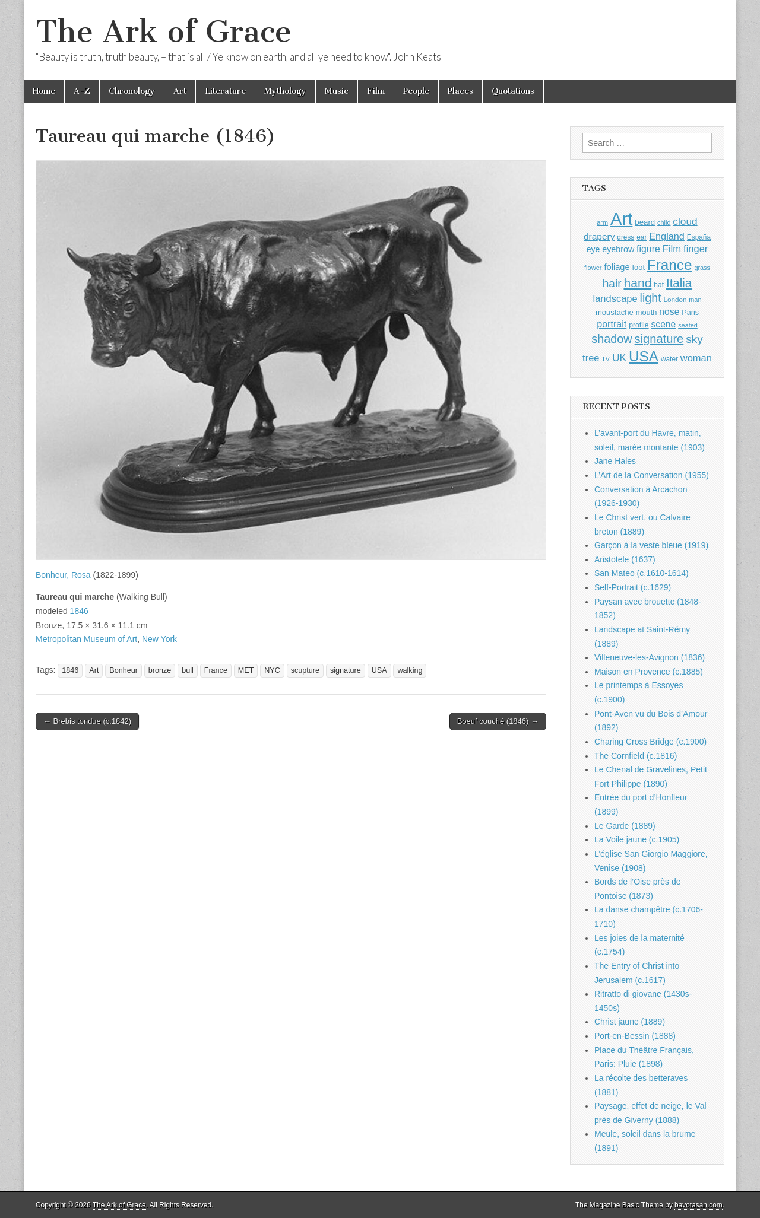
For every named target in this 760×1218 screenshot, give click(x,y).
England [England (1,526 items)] (667, 236)
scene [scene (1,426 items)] (663, 324)
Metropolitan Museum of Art (86, 639)
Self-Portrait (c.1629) (632, 587)
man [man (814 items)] (695, 299)
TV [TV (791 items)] (605, 358)
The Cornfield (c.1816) (635, 756)
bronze (160, 670)
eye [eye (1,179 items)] (593, 249)
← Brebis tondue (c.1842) (87, 721)
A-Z (82, 91)
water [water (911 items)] (669, 359)
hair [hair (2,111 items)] (612, 283)
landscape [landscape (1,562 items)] (615, 298)
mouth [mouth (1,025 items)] (646, 312)
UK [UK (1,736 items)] (619, 358)
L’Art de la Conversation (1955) (651, 475)
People (416, 91)
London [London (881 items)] (675, 299)
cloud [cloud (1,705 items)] (685, 221)
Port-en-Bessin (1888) (635, 1036)
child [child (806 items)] (663, 222)
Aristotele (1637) (625, 559)
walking (409, 670)
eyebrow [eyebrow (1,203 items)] (618, 249)
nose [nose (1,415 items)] (669, 312)
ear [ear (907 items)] (641, 237)
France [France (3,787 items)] (669, 265)
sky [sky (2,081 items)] (694, 339)
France (215, 670)
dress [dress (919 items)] (625, 237)
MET (246, 670)
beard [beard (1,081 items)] (645, 222)
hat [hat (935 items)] (659, 285)
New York (159, 639)
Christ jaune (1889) (629, 1021)
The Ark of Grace (164, 32)
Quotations (513, 91)
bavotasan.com (698, 1205)
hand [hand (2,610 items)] (637, 283)
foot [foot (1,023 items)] (638, 267)
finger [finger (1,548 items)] (695, 248)
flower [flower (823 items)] (592, 267)
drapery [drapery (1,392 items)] (599, 236)
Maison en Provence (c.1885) (648, 671)
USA (379, 670)
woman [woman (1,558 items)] (696, 357)
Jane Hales (615, 461)
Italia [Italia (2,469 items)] (679, 283)
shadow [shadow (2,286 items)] (611, 338)
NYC (272, 670)
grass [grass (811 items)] (702, 267)
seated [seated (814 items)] (688, 325)
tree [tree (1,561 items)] (590, 357)
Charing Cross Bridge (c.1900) (650, 741)
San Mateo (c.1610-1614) (641, 573)
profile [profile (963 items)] (638, 325)
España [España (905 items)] (699, 237)
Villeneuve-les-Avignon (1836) (649, 657)
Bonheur (123, 670)
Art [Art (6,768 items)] (621, 218)
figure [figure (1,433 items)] (648, 249)
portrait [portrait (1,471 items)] (611, 324)
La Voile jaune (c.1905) (636, 839)
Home (44, 91)
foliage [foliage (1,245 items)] (616, 267)
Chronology (132, 91)
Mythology (285, 91)
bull (188, 670)
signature (345, 670)
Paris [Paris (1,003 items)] (690, 313)
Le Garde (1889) (625, 826)
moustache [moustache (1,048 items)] (615, 312)
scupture (305, 670)
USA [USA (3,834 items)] (643, 356)
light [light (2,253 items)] (650, 297)
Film (376, 91)
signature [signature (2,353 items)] (659, 338)
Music (337, 91)
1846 (79, 611)
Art (179, 91)
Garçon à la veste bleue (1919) (651, 545)
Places (460, 91)
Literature (225, 91)
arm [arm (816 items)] (602, 222)
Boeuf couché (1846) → (498, 721)
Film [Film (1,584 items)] (672, 249)
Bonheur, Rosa (63, 575)
